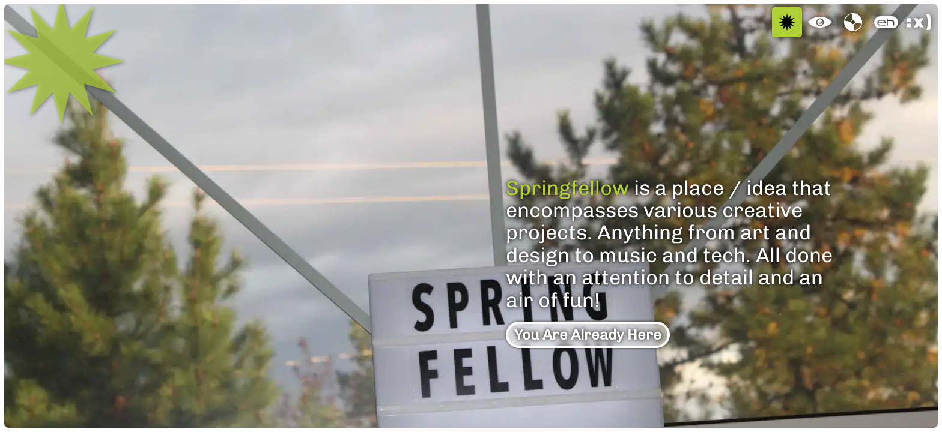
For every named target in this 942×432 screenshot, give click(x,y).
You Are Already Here (587, 334)
